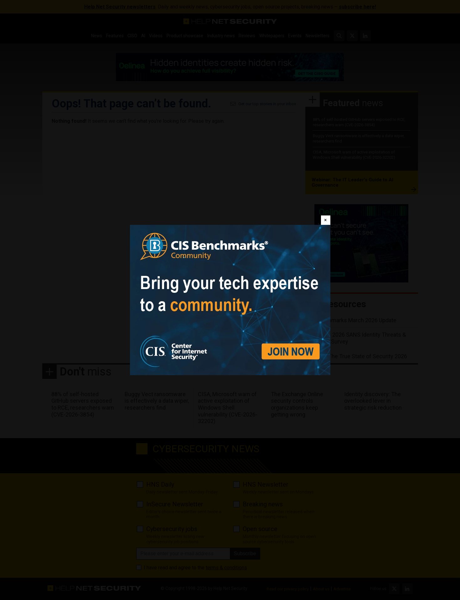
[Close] (325, 220)
